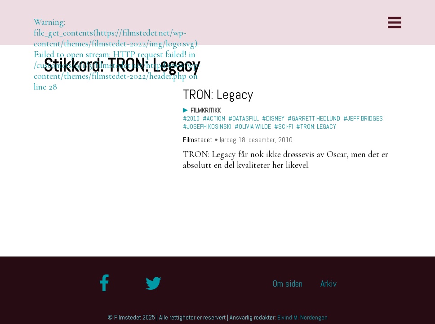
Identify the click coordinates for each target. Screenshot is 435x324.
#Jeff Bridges (363, 118)
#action (214, 118)
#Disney (273, 118)
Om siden (287, 283)
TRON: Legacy (218, 94)
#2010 (191, 118)
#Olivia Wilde (253, 126)
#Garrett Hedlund (314, 118)
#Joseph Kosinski (207, 126)
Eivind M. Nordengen (302, 317)
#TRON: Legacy (316, 126)
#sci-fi (283, 126)
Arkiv (328, 283)
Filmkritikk (206, 110)
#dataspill (243, 118)
